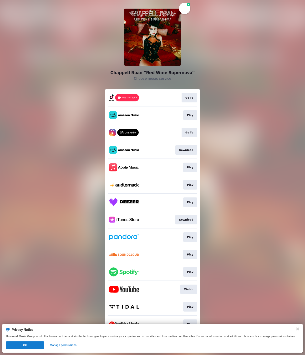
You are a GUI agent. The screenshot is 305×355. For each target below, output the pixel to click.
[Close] (297, 329)
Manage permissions (63, 345)
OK (25, 345)
